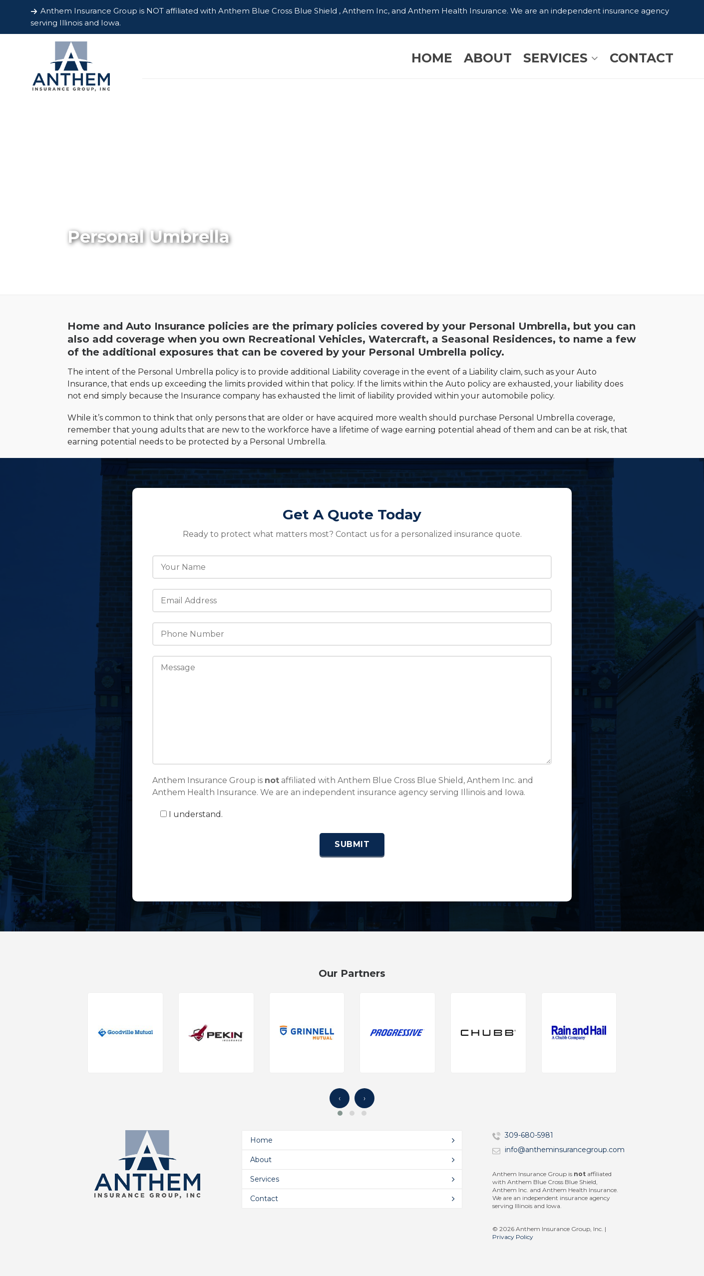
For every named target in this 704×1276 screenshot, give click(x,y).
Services (264, 1179)
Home (261, 1140)
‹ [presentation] (340, 1098)
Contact (264, 1198)
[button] (340, 1113)
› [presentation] (364, 1098)
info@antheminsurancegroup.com (565, 1149)
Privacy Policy (512, 1237)
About (261, 1159)
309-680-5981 (529, 1135)
